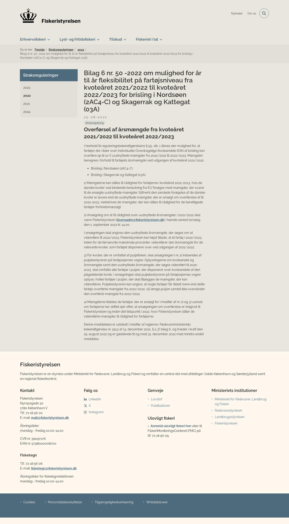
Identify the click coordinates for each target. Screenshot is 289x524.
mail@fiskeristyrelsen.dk (50, 418)
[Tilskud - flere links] (124, 38)
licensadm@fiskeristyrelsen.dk (140, 220)
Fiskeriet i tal (147, 39)
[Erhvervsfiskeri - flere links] (48, 38)
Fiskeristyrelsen (226, 423)
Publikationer (160, 406)
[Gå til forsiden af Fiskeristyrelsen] (50, 16)
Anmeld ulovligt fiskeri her (171, 426)
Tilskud (115, 39)
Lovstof (156, 399)
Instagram (96, 412)
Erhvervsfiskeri (33, 39)
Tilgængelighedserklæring (114, 502)
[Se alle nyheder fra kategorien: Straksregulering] (94, 123)
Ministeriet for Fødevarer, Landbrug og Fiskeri (241, 401)
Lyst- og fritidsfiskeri (77, 39)
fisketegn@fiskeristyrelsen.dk (54, 468)
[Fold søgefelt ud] (264, 13)
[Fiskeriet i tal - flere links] (160, 38)
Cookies (29, 502)
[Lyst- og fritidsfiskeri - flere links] (97, 38)
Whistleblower (157, 502)
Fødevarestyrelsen (228, 410)
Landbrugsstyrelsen (229, 417)
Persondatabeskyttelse (65, 502)
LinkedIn (95, 399)
